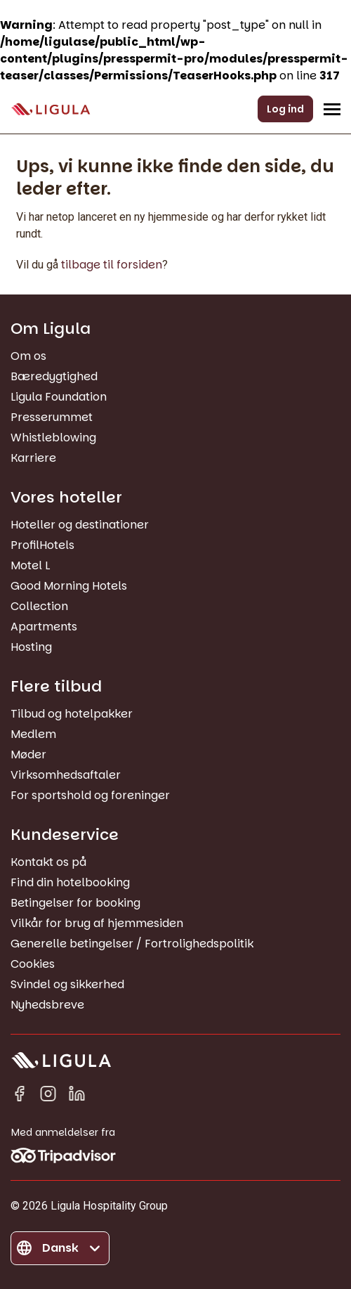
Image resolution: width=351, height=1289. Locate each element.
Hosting (31, 647)
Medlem (33, 734)
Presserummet (52, 417)
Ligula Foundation (59, 397)
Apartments (44, 626)
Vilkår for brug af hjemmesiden (97, 923)
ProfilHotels (42, 545)
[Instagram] (48, 1096)
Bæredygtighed (54, 376)
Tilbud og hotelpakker (72, 714)
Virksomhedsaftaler (66, 775)
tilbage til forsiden (111, 265)
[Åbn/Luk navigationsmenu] (332, 109)
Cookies (33, 964)
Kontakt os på (48, 862)
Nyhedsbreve (47, 1005)
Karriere (33, 458)
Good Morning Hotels (69, 586)
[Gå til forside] (51, 109)
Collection (39, 606)
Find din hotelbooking (70, 882)
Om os (28, 356)
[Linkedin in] (77, 1096)
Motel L (30, 565)
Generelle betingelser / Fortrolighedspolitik (132, 943)
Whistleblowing (53, 437)
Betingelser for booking (75, 903)
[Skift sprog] (60, 1248)
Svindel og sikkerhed (67, 984)
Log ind (285, 109)
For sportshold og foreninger (90, 795)
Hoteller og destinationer (80, 525)
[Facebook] (19, 1096)
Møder (28, 754)
